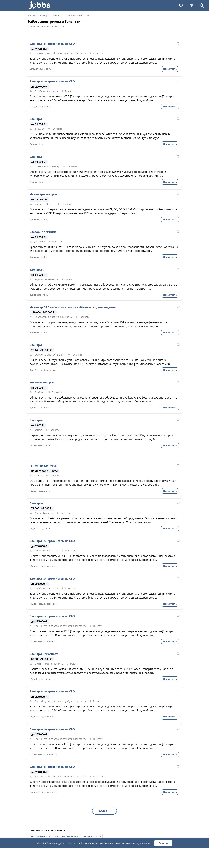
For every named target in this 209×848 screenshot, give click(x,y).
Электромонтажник (65, 836)
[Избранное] (181, 5)
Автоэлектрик (91, 836)
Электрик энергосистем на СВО (52, 44)
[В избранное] (178, 43)
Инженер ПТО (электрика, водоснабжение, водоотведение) (73, 307)
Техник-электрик (42, 382)
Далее (103, 810)
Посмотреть (170, 68)
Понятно (163, 843)
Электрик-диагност (44, 654)
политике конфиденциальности (133, 843)
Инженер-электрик (43, 194)
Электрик (37, 119)
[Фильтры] (191, 5)
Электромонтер (38, 836)
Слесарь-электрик (43, 232)
